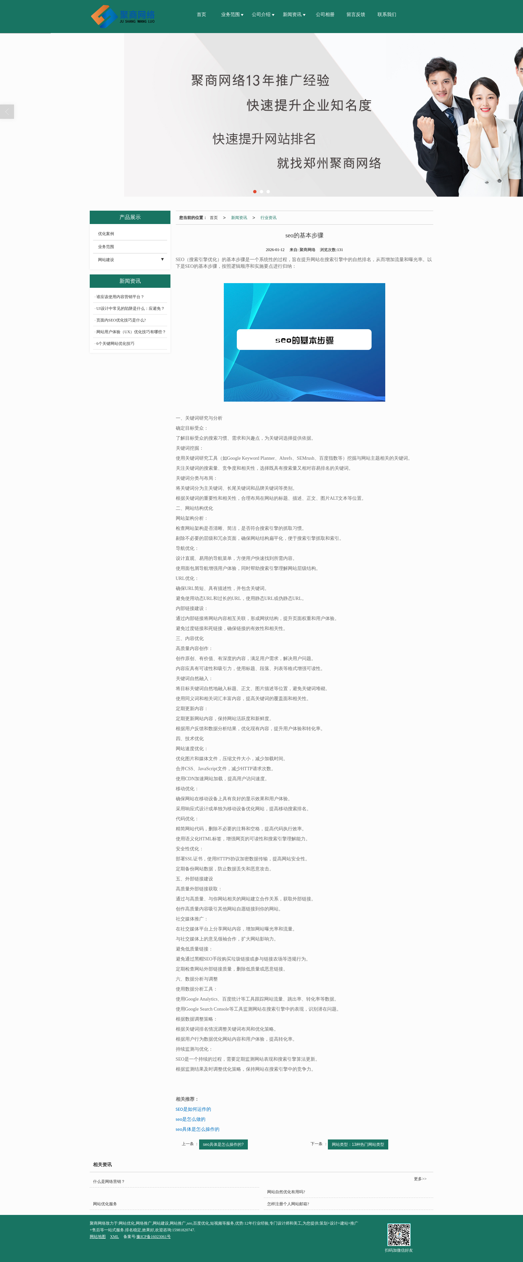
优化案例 (106, 233)
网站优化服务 (105, 1204)
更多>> (420, 1179)
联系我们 (387, 14)
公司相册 (325, 14)
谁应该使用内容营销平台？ (120, 296)
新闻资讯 (293, 14)
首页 (201, 14)
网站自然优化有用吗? (286, 1192)
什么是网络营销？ (109, 1181)
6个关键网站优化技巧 (115, 343)
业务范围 (231, 14)
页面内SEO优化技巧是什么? (121, 320)
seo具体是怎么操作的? (223, 1144)
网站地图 (98, 1236)
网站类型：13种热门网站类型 (358, 1144)
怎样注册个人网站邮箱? (288, 1204)
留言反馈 (356, 14)
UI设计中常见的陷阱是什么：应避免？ (130, 308)
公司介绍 (262, 14)
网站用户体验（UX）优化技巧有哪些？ (131, 332)
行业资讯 (268, 217)
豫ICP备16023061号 (153, 1236)
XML (114, 1236)
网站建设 (106, 259)
